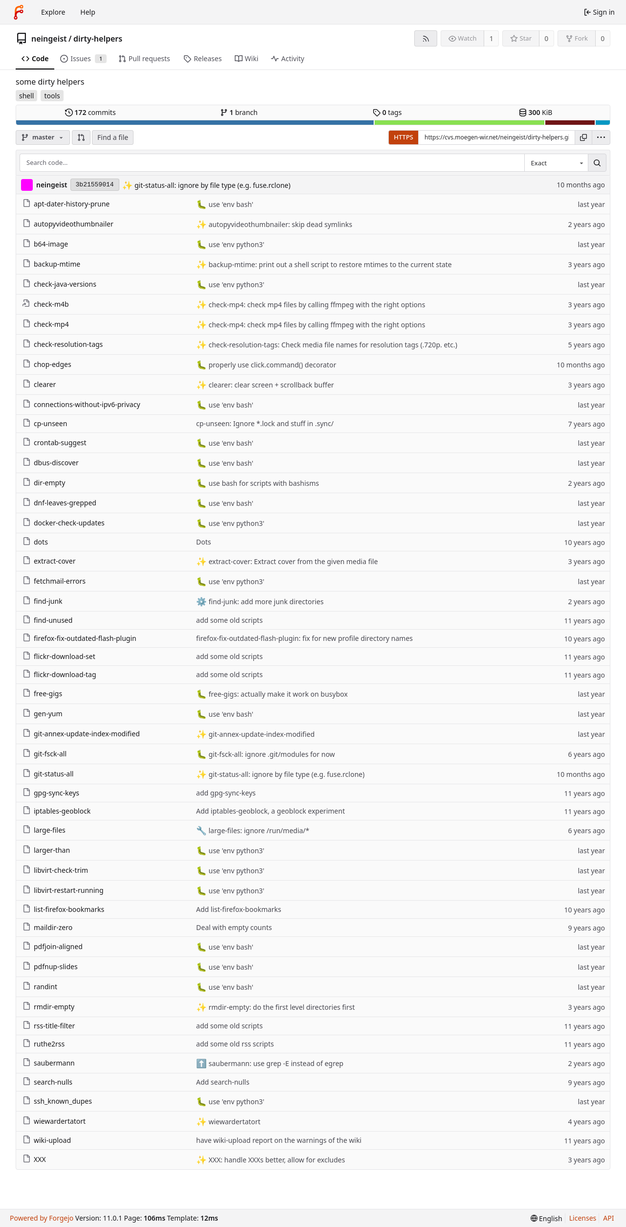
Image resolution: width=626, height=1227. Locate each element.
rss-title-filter (48, 1025)
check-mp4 (45, 324)
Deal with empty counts (234, 927)
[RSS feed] (425, 38)
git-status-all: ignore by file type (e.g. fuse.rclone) (212, 185)
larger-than (46, 850)
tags (387, 112)
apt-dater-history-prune (66, 203)
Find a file (112, 137)
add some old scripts (229, 620)
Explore (53, 12)
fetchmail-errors (54, 581)
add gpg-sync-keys (226, 792)
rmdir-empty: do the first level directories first (281, 1007)
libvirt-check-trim (55, 870)
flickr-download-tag (59, 674)
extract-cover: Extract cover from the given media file (292, 561)
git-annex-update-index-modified (81, 733)
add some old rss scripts (235, 1043)
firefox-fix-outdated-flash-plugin (79, 638)
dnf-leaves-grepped (59, 502)
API (608, 1218)
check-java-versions (59, 284)
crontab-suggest (54, 442)
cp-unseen (44, 423)
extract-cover (48, 561)
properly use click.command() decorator (271, 364)
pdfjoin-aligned (52, 946)
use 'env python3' (236, 244)
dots (35, 541)
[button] (81, 137)
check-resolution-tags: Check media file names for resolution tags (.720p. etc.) (332, 344)
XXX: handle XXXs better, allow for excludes (276, 1159)
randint (39, 986)
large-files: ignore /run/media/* (258, 830)
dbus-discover (50, 462)
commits (90, 112)
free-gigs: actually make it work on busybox (277, 694)
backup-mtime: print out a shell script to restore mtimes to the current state (329, 264)
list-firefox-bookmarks (63, 909)
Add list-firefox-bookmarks (238, 909)
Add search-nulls (222, 1082)
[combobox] (556, 163)
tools (52, 95)
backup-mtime (51, 264)
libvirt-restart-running (63, 890)
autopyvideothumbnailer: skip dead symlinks (279, 224)
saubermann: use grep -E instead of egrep (275, 1063)
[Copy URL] (583, 137)
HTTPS (403, 137)
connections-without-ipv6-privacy (81, 404)
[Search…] (597, 163)
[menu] (601, 137)
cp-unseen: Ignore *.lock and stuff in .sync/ (265, 423)
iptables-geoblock (56, 811)
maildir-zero (47, 927)
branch (239, 112)
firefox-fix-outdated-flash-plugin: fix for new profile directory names (304, 638)
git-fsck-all (44, 753)
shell (26, 95)
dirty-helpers (97, 39)
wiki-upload (46, 1140)
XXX (34, 1159)
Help (87, 12)
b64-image (45, 244)
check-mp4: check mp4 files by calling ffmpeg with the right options (316, 304)
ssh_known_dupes (57, 1101)
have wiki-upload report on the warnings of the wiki (278, 1140)
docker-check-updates (63, 522)
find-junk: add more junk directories (265, 601)
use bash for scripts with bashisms (263, 483)
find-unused (47, 620)
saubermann (48, 1063)
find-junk (42, 601)
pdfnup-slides (50, 966)
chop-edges (46, 364)
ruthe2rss (43, 1043)
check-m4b (45, 304)
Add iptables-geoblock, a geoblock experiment (270, 811)
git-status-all (47, 773)
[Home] (18, 12)
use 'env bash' (230, 204)
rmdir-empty (48, 1006)
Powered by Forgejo (41, 1218)
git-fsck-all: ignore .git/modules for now (271, 754)
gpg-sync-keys (50, 792)
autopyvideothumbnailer (67, 223)
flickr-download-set (58, 656)
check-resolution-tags (62, 344)
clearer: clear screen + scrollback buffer (270, 384)
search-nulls (47, 1082)
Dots (203, 541)
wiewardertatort (54, 1121)
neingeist (49, 39)
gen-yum (42, 713)
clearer (39, 384)
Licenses (583, 1218)
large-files (44, 830)
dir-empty (43, 482)
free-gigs (42, 693)
